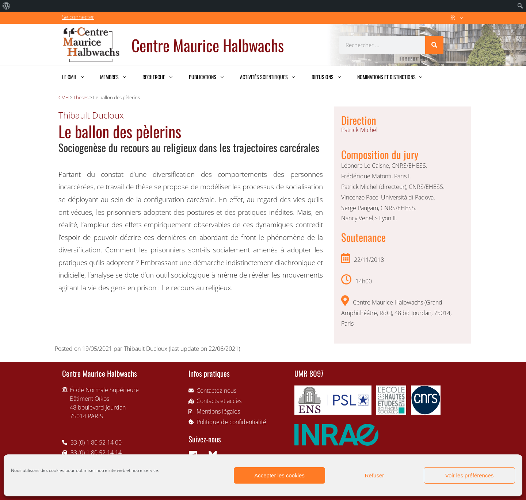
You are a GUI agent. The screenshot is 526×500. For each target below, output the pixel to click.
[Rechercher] (434, 45)
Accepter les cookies (279, 475)
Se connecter (78, 16)
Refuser (374, 475)
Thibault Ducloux (91, 115)
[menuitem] (6, 6)
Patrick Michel (359, 130)
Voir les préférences (469, 475)
